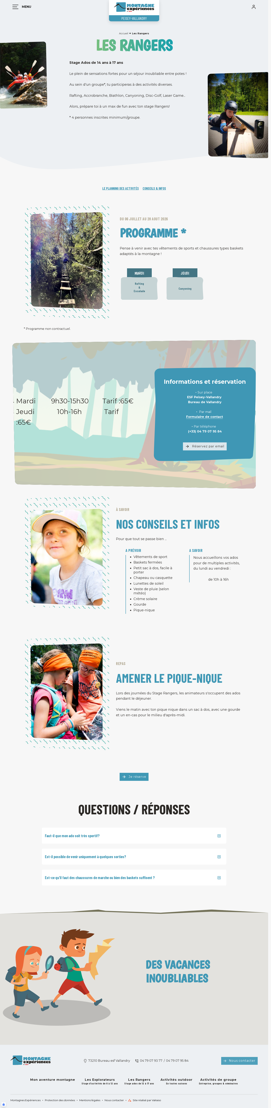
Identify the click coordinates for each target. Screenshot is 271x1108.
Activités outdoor (176, 1082)
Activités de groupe (218, 1082)
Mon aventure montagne (52, 1080)
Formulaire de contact (204, 417)
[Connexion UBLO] (4, 1104)
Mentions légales (89, 1100)
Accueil (123, 33)
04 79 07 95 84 (177, 1060)
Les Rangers (139, 1082)
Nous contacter (242, 1060)
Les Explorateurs (100, 1082)
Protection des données (60, 1100)
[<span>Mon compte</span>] (254, 7)
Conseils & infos (154, 188)
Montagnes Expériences (25, 1100)
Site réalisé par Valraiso (144, 1100)
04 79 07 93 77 (151, 1060)
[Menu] (21, 7)
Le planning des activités (120, 188)
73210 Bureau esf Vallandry (109, 1060)
